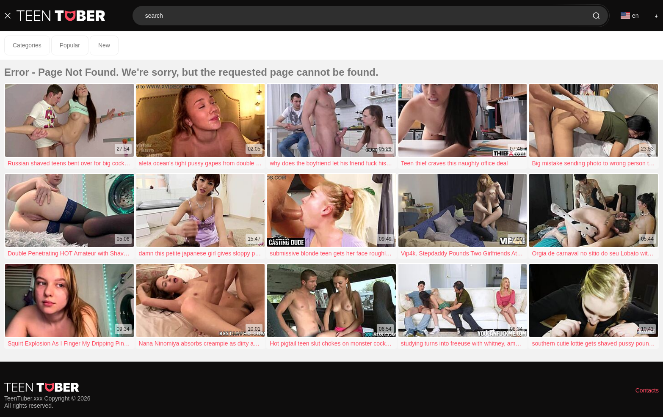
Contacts (647, 390)
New (104, 45)
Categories (27, 45)
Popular (70, 45)
